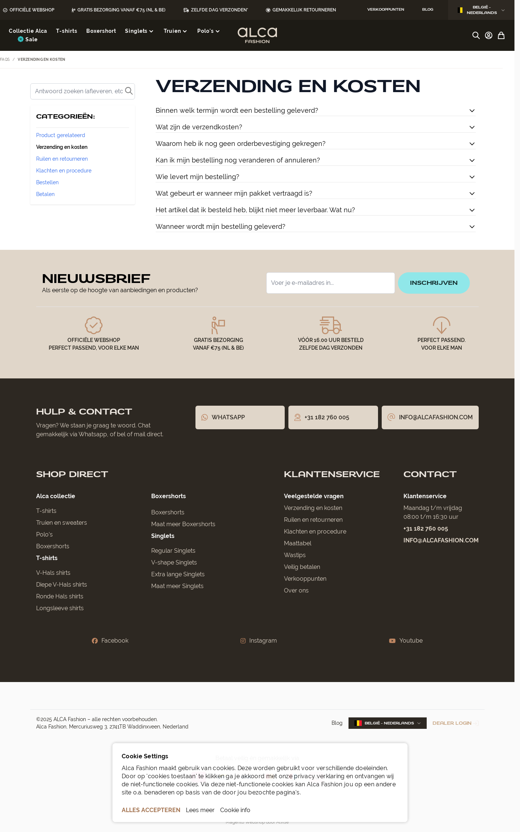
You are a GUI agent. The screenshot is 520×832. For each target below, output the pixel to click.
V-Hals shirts (53, 572)
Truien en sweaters (61, 522)
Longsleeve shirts (60, 608)
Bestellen (47, 182)
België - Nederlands (481, 10)
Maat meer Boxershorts (183, 524)
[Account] (488, 35)
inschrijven (434, 283)
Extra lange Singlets (178, 574)
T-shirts (46, 510)
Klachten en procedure (63, 171)
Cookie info (235, 810)
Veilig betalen (302, 566)
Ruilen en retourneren (62, 159)
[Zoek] (82, 91)
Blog (337, 723)
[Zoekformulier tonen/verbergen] (476, 35)
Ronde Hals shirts (59, 596)
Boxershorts (52, 546)
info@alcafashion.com (441, 540)
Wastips (295, 555)
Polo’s (44, 534)
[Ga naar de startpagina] (257, 35)
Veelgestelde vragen (314, 496)
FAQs (5, 59)
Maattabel (297, 543)
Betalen (45, 194)
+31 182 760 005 (425, 528)
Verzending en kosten (61, 147)
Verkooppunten (305, 578)
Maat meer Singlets (177, 586)
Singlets (162, 535)
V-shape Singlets (174, 562)
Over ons (296, 590)
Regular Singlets (173, 550)
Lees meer (200, 810)
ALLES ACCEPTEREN (151, 810)
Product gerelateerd (60, 135)
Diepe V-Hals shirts (61, 584)
